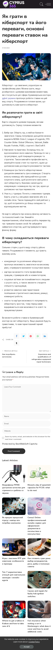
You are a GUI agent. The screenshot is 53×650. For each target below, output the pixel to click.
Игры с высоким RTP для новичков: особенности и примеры (13, 561)
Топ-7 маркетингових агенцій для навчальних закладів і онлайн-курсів (13, 576)
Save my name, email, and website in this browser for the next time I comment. (27, 438)
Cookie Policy (34, 642)
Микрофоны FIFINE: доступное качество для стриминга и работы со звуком (13, 489)
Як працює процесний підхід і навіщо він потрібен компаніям (12, 520)
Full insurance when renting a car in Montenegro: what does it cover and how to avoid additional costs (39, 626)
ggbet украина (9, 98)
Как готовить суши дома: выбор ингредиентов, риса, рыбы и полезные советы (39, 562)
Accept (26, 647)
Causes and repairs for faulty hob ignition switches (37, 594)
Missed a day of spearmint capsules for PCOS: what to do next (39, 488)
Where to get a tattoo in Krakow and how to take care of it (13, 624)
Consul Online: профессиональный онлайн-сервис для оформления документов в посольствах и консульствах (37, 525)
